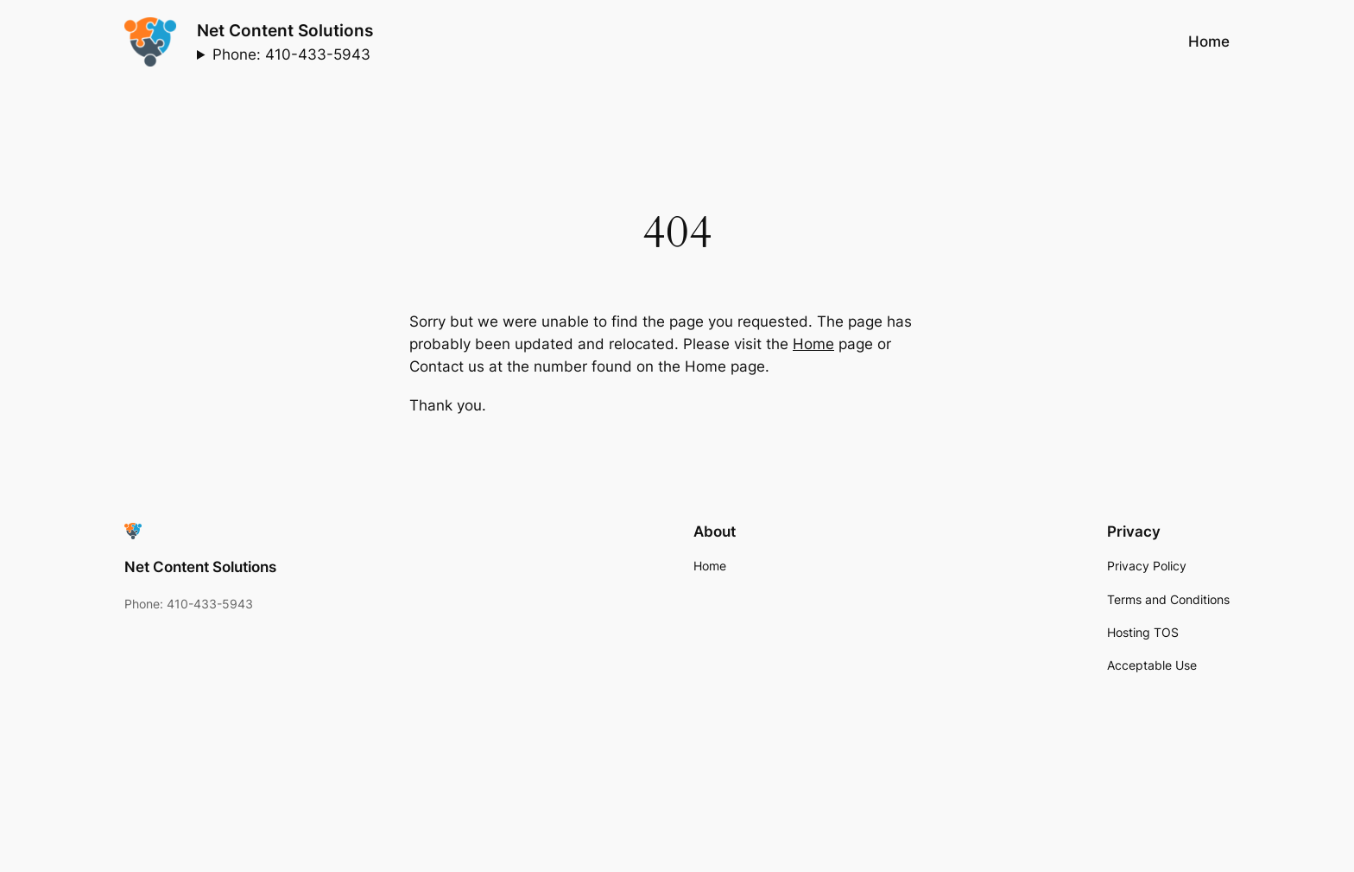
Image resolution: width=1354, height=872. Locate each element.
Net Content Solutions (285, 30)
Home (813, 344)
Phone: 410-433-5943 (291, 54)
